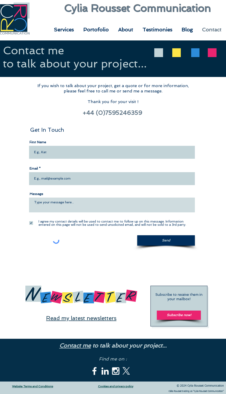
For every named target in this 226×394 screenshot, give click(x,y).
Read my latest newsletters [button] (81, 318)
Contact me (75, 345)
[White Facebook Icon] (94, 371)
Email (34, 168)
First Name (38, 142)
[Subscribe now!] (179, 315)
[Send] (166, 240)
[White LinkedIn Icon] (105, 371)
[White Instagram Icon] (115, 371)
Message (36, 193)
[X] (126, 371)
